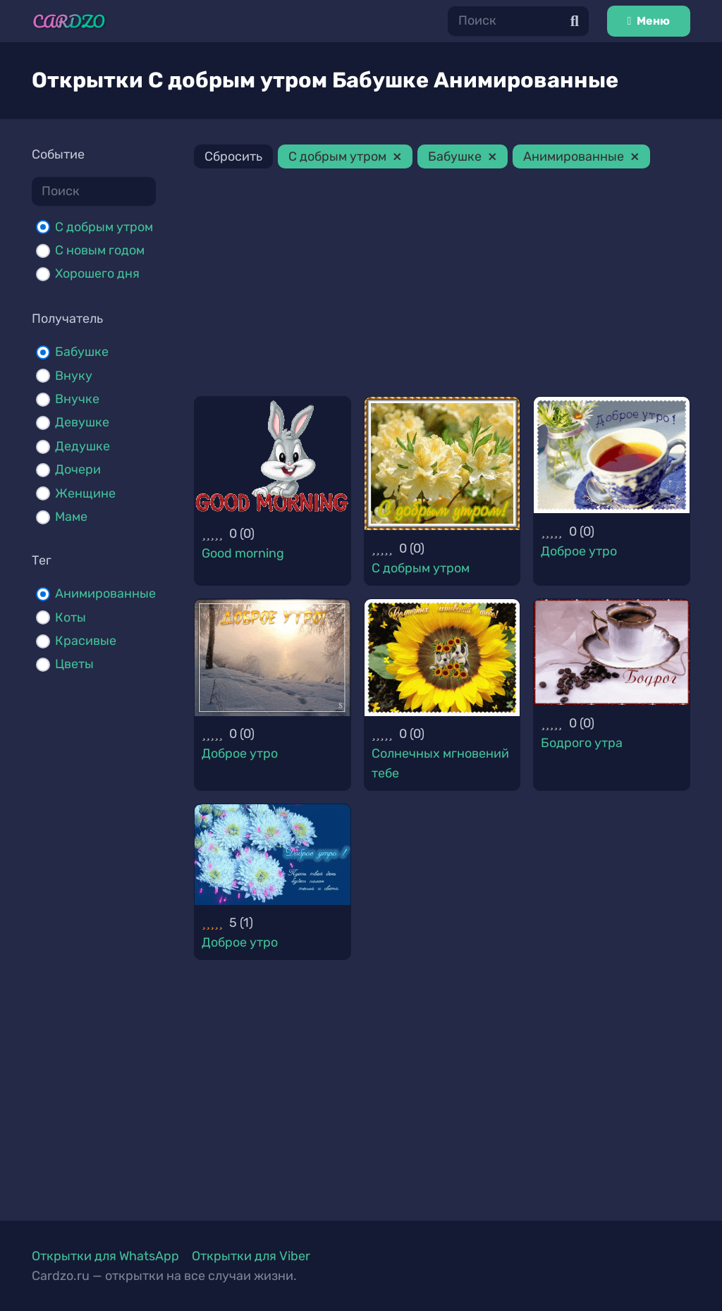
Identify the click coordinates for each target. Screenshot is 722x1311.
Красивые (85, 640)
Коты (70, 617)
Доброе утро (579, 551)
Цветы (74, 664)
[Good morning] (272, 456)
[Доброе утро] (612, 455)
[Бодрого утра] (612, 652)
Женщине (85, 493)
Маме (71, 516)
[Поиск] (518, 20)
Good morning (243, 553)
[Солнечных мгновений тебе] (442, 657)
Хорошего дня (97, 273)
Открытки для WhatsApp (105, 1256)
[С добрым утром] (442, 464)
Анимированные (105, 593)
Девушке (82, 422)
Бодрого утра (582, 743)
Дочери (78, 469)
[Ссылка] (69, 21)
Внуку (73, 375)
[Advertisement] (442, 284)
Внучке (77, 399)
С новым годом (100, 250)
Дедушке (82, 446)
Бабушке (82, 351)
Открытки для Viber (251, 1256)
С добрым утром (104, 227)
